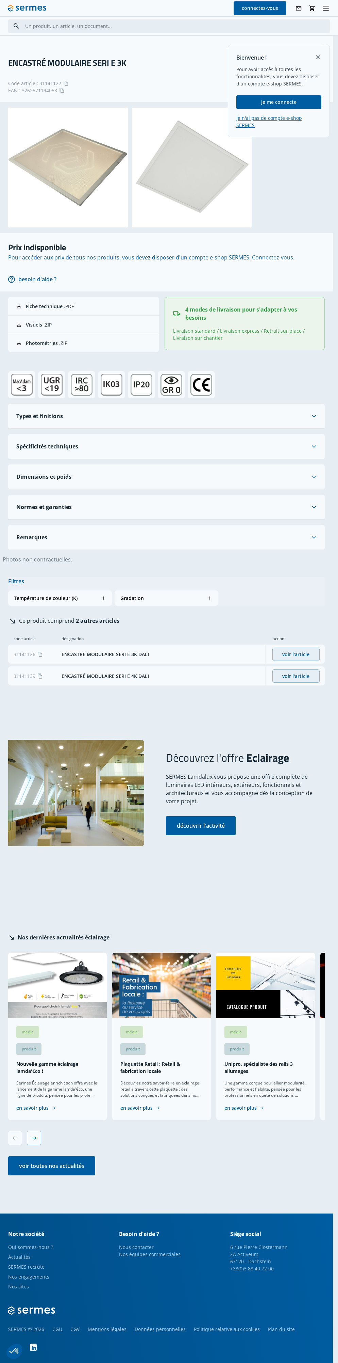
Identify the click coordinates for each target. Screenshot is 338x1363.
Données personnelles (160, 1329)
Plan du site (281, 1329)
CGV (75, 1329)
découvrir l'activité (201, 825)
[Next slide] (34, 1138)
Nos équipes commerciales (150, 1254)
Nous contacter (136, 1247)
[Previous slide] (15, 1138)
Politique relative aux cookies (227, 1329)
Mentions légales (107, 1329)
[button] (60, 598)
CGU (57, 1329)
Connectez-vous (272, 257)
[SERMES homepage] (27, 8)
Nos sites (18, 1286)
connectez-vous (260, 8)
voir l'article (295, 654)
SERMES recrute (26, 1267)
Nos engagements (28, 1276)
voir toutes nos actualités (51, 1166)
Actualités (19, 1257)
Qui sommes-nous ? (30, 1247)
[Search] (16, 26)
